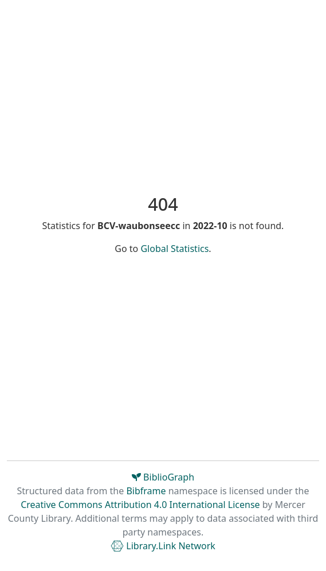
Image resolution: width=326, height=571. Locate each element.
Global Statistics (174, 248)
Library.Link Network (163, 546)
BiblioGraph (163, 477)
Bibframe (146, 491)
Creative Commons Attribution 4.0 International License (140, 504)
